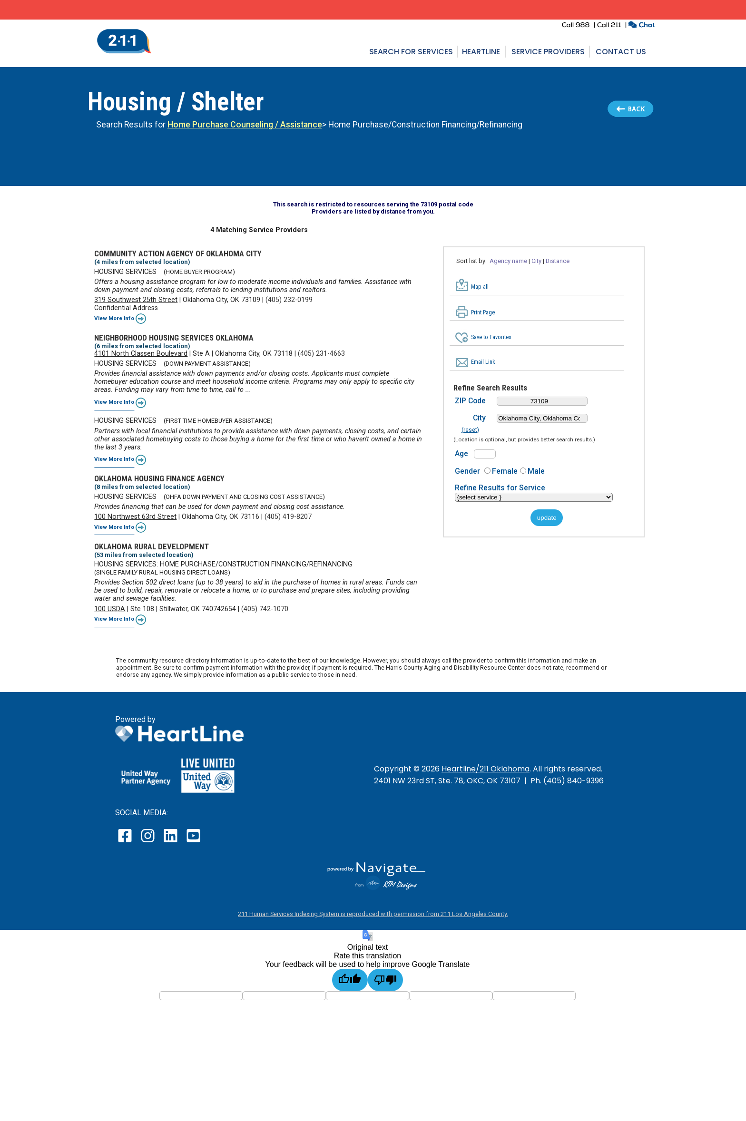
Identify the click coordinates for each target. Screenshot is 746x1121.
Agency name (508, 260)
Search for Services (411, 51)
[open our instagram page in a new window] (148, 842)
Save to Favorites (491, 337)
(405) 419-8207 (288, 517)
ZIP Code (470, 400)
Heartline (481, 51)
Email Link (483, 362)
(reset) (470, 430)
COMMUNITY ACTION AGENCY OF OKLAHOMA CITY (178, 253)
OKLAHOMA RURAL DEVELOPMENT (151, 546)
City (536, 260)
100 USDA (109, 609)
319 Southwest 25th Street (135, 300)
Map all (480, 286)
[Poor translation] (385, 980)
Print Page (483, 312)
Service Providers (548, 51)
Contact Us (621, 51)
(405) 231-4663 (321, 354)
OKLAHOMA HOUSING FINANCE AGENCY (159, 478)
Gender (467, 471)
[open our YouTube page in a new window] (193, 842)
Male (536, 471)
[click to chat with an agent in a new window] (641, 25)
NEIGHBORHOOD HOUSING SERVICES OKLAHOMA (174, 337)
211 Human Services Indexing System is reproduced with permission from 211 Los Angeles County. (373, 913)
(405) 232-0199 (289, 300)
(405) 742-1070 (264, 609)
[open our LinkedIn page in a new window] (171, 842)
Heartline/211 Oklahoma (486, 768)
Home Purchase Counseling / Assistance (244, 124)
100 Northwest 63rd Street (135, 517)
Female (505, 471)
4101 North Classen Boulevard (140, 354)
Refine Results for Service (500, 487)
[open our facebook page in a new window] (126, 842)
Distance (557, 260)
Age (461, 453)
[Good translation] (350, 980)
